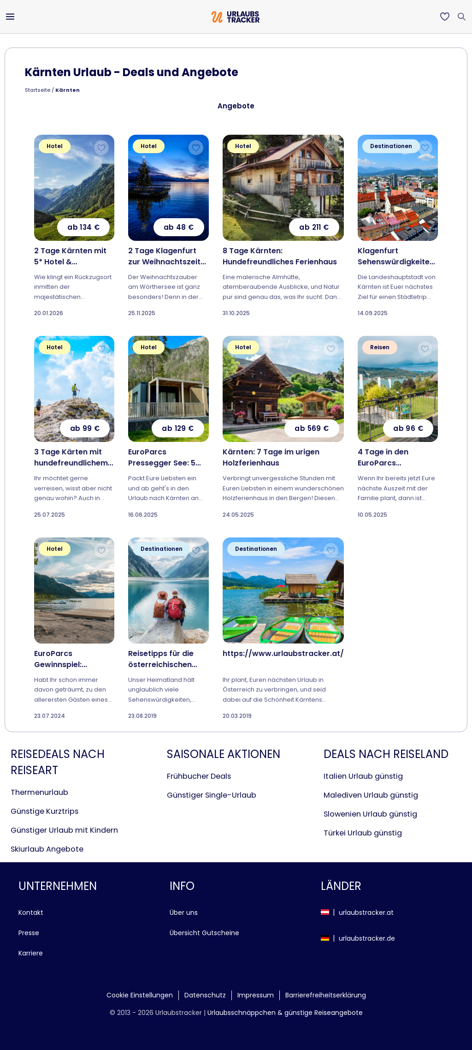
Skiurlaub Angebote (47, 849)
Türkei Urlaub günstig (363, 833)
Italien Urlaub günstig (363, 776)
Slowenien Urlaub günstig (370, 814)
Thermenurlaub (39, 792)
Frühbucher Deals (199, 776)
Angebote (236, 106)
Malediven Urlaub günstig (371, 795)
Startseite (37, 90)
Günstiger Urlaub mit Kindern (64, 830)
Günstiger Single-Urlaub (211, 795)
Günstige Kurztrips (44, 811)
